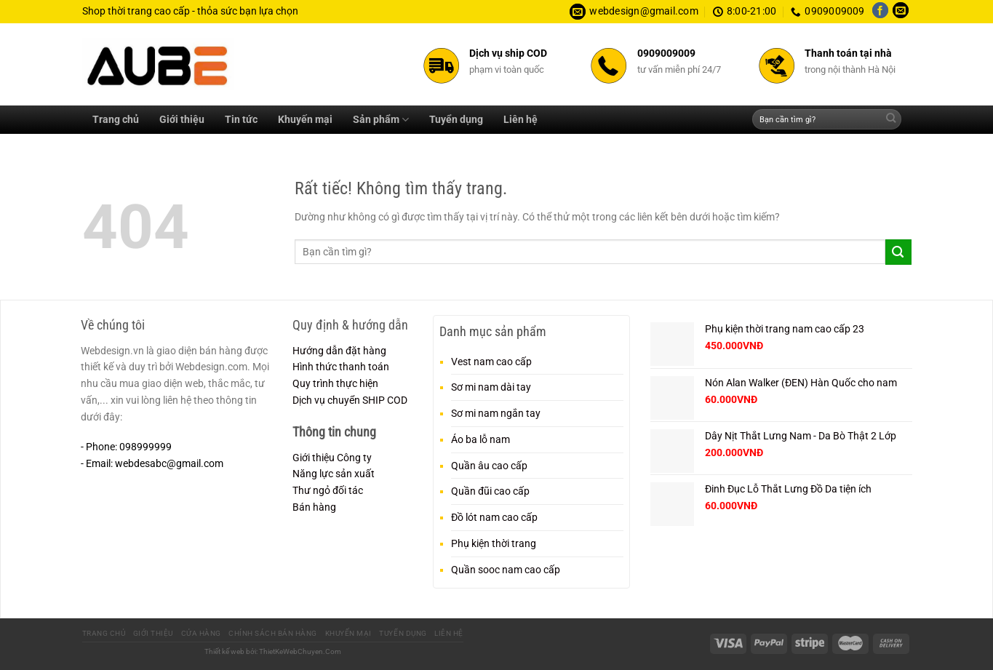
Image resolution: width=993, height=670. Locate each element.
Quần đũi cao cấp (490, 491)
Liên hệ (520, 119)
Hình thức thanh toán (340, 366)
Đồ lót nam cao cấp (494, 517)
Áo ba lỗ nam (480, 439)
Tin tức (241, 119)
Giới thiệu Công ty (332, 457)
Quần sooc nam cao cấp (505, 569)
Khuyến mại (305, 119)
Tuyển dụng (456, 119)
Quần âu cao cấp (489, 465)
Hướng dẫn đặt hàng (339, 350)
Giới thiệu (181, 119)
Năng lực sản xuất (333, 473)
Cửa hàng (201, 633)
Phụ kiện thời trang (493, 543)
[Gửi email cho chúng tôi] (901, 11)
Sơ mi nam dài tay (491, 387)
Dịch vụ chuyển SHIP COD (349, 400)
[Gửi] (890, 119)
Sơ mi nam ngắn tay (496, 413)
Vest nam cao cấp (491, 361)
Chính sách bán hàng (272, 633)
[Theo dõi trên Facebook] (880, 11)
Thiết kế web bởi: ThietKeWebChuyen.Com (272, 651)
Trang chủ (115, 119)
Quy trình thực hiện (335, 383)
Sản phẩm (381, 120)
